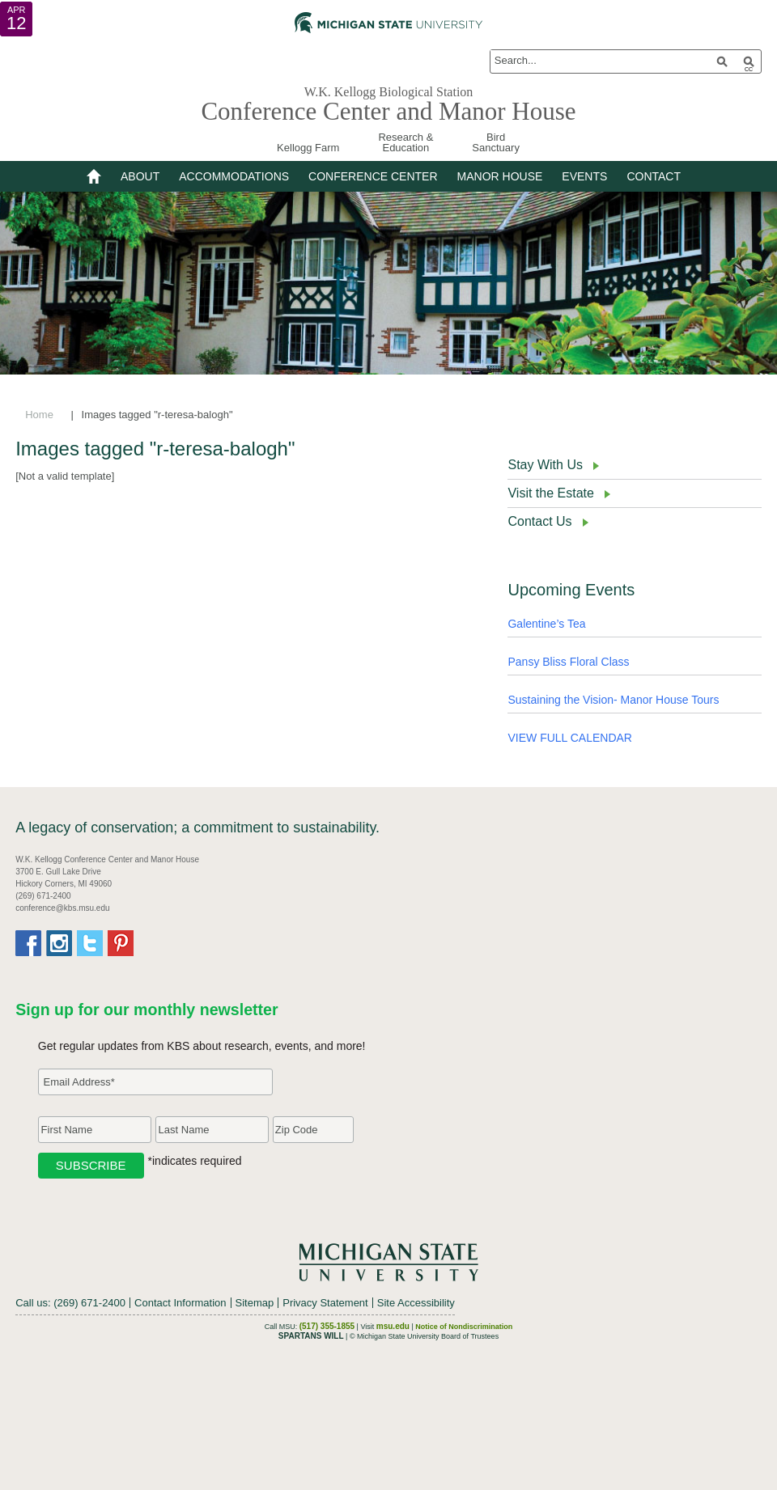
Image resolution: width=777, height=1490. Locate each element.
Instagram (59, 943)
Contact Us (539, 521)
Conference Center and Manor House (388, 111)
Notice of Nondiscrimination (463, 1327)
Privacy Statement (325, 1302)
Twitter (90, 943)
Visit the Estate (550, 493)
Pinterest (121, 943)
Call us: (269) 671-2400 (70, 1302)
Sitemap (255, 1302)
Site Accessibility (416, 1302)
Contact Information (180, 1302)
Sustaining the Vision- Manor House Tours (613, 699)
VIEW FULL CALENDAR (569, 737)
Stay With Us (544, 465)
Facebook (28, 943)
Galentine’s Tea (546, 623)
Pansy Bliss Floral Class (568, 661)
